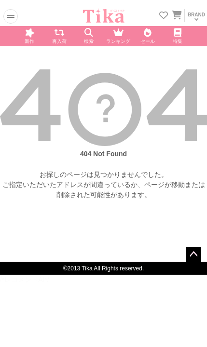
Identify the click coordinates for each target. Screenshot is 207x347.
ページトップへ (193, 254)
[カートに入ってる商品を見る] (176, 16)
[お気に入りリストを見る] (163, 16)
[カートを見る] (176, 13)
